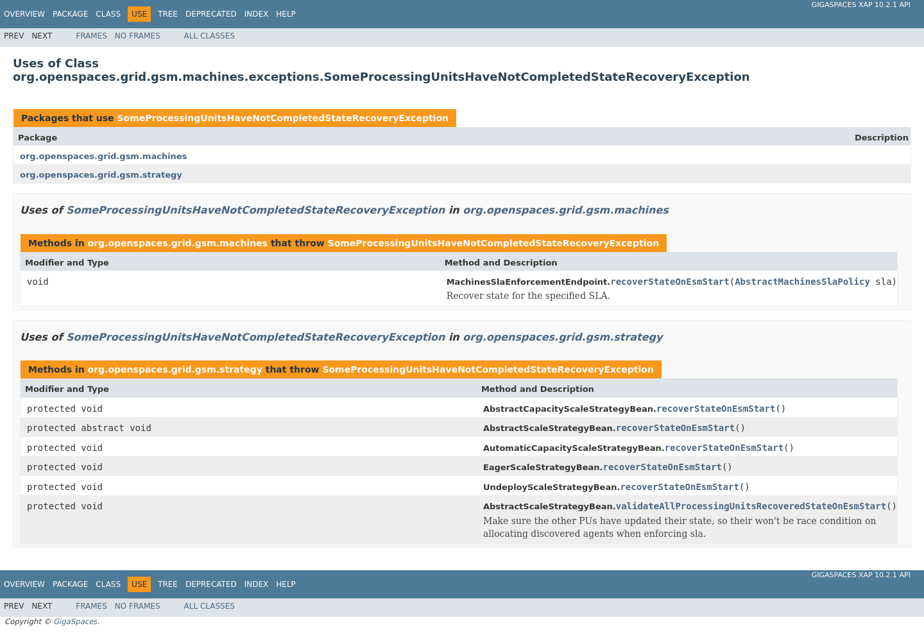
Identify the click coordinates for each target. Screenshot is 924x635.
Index (256, 14)
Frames (91, 35)
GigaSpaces (75, 621)
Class (108, 14)
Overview (24, 14)
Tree (168, 14)
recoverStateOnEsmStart (669, 281)
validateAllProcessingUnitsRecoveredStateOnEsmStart (751, 506)
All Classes (209, 35)
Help (286, 14)
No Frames (137, 35)
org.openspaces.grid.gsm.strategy (101, 175)
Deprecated (211, 14)
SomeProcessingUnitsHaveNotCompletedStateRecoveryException (283, 118)
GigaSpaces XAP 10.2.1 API (861, 5)
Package (70, 14)
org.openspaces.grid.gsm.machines (103, 156)
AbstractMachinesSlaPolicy (802, 281)
